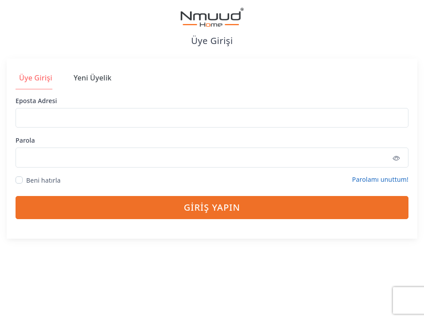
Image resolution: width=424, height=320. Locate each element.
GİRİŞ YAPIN (212, 207)
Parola (25, 140)
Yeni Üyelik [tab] (92, 78)
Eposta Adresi (36, 100)
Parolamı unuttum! (380, 179)
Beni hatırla (43, 180)
